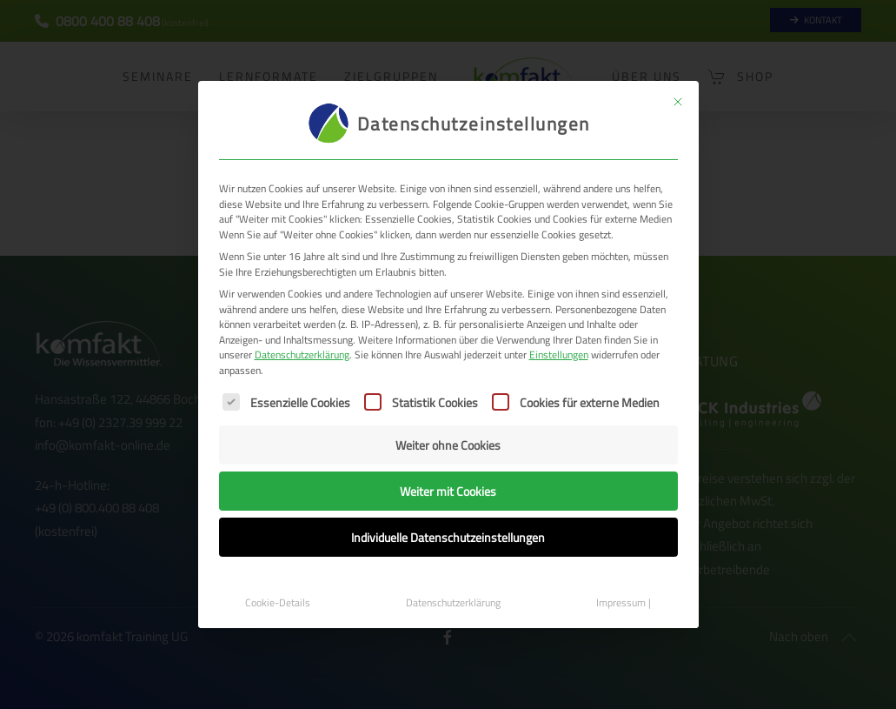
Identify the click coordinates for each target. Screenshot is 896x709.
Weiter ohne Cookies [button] (448, 445)
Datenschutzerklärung (302, 354)
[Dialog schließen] (678, 102)
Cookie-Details (277, 602)
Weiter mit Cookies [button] (448, 491)
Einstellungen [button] (558, 354)
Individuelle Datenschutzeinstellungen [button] (448, 537)
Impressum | (623, 602)
